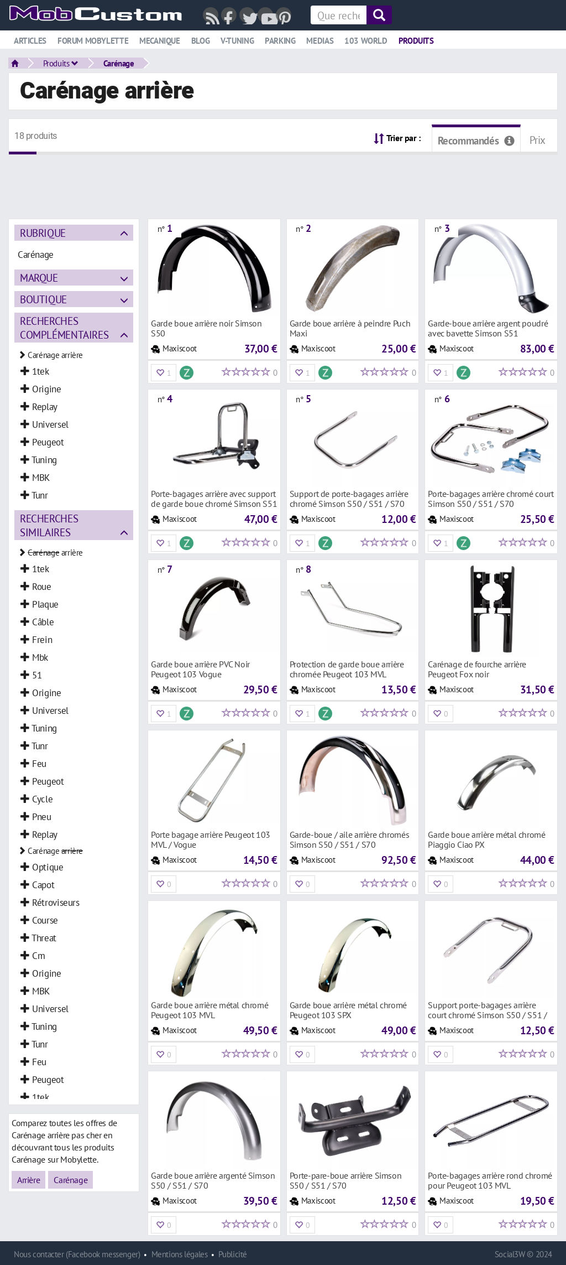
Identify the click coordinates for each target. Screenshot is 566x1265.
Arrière (28, 1180)
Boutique (43, 299)
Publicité (232, 1254)
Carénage (118, 63)
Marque (39, 277)
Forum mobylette (92, 41)
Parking (280, 41)
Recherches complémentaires (64, 327)
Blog (200, 41)
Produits (416, 41)
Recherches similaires (49, 525)
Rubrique (43, 233)
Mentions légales (179, 1254)
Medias (319, 41)
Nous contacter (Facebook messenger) (77, 1254)
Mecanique (159, 41)
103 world (365, 41)
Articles (30, 41)
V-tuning (237, 41)
